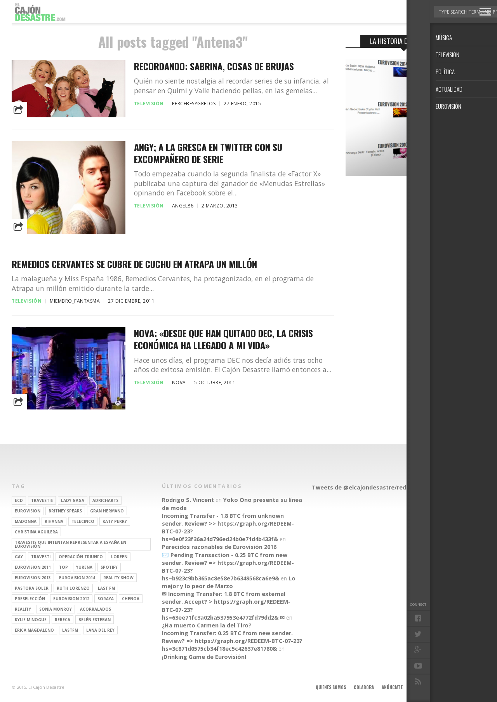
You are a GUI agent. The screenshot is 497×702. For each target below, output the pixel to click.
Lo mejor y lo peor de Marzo (228, 582)
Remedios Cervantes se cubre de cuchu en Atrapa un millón (134, 264)
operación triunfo (81, 556)
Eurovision (27, 511)
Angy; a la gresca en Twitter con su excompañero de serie (208, 153)
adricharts (105, 500)
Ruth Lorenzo (73, 588)
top (63, 567)
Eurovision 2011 (33, 567)
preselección (30, 598)
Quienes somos (331, 687)
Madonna (25, 521)
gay (19, 556)
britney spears (65, 511)
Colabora (364, 687)
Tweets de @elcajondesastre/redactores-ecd (376, 487)
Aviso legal (421, 687)
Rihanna (54, 521)
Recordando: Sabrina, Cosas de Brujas (214, 66)
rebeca (62, 619)
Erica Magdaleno (34, 630)
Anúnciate (392, 687)
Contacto (451, 687)
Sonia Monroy (55, 609)
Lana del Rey (100, 630)
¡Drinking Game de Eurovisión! (204, 656)
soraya (105, 598)
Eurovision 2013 (33, 577)
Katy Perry (115, 521)
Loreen (119, 556)
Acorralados (95, 609)
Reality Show (118, 577)
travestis (42, 500)
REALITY (23, 609)
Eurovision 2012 (71, 598)
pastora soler (32, 588)
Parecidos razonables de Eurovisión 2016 (219, 546)
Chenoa (130, 598)
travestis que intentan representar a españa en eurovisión (70, 544)
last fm (106, 588)
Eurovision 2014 (77, 577)
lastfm (70, 630)
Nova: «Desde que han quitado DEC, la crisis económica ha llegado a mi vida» (223, 339)
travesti (40, 556)
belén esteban (94, 619)
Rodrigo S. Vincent (188, 499)
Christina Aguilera (36, 532)
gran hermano (107, 511)
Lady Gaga (72, 500)
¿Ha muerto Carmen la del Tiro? (207, 625)
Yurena (84, 567)
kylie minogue (31, 619)
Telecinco (82, 521)
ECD (19, 500)
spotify (109, 567)
